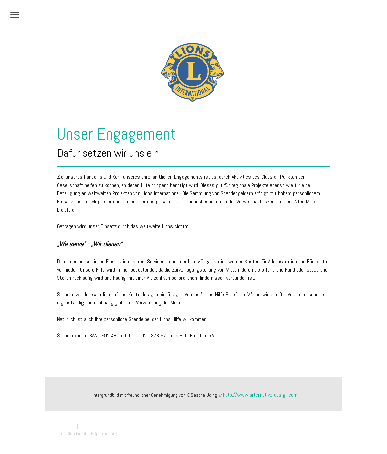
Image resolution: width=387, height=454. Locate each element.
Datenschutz (91, 426)
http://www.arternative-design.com (259, 394)
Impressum (65, 426)
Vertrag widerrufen (127, 426)
